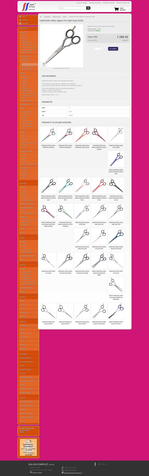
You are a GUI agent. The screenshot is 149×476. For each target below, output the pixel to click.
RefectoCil (23, 217)
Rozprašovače (26, 88)
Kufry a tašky (25, 76)
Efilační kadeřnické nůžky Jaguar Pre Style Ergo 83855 (99, 273)
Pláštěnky (25, 78)
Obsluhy (24, 145)
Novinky (23, 20)
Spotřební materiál (26, 288)
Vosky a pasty (24, 325)
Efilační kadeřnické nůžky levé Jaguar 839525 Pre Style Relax (116, 297)
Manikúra (23, 297)
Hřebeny (24, 83)
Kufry (21, 232)
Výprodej (23, 23)
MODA (24, 147)
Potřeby (22, 73)
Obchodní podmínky (95, 3)
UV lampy (23, 305)
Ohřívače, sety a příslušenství (25, 335)
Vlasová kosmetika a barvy (26, 419)
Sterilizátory (25, 274)
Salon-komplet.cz (102, 464)
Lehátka (24, 190)
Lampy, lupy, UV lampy (28, 282)
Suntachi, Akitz (26, 59)
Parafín (22, 229)
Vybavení (23, 32)
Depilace (22, 321)
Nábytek (22, 242)
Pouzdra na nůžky (27, 69)
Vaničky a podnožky (27, 284)
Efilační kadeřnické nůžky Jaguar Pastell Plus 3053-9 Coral (99, 197)
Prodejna (21, 432)
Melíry (24, 178)
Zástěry (24, 81)
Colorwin (24, 176)
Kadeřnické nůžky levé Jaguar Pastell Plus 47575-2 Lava (116, 197)
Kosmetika (23, 183)
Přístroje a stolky (25, 392)
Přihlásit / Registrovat (123, 3)
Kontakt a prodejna (109, 3)
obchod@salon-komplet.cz (73, 473)
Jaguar (24, 64)
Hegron (24, 162)
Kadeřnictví (23, 28)
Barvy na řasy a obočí (28, 220)
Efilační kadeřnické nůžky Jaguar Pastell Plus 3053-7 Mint (65, 197)
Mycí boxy (25, 38)
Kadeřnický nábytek (26, 377)
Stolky (24, 140)
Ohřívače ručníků (27, 252)
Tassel (24, 157)
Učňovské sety (24, 104)
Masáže (22, 238)
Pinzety (24, 211)
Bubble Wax (24, 349)
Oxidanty (24, 173)
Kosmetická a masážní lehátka (27, 383)
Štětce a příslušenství (28, 213)
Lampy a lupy (26, 198)
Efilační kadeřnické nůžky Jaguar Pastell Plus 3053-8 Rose (82, 197)
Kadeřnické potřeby (26, 402)
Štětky (24, 98)
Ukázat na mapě (37, 472)
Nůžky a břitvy (24, 56)
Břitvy (23, 119)
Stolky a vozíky (26, 45)
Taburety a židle (26, 277)
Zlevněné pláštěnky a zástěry (26, 363)
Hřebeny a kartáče (27, 121)
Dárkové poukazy (25, 358)
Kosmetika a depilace (27, 405)
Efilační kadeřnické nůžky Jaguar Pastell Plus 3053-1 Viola (116, 171)
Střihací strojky (26, 53)
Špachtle (23, 345)
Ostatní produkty (26, 101)
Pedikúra (23, 265)
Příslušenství (25, 222)
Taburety (24, 40)
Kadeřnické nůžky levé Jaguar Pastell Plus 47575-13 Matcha (65, 224)
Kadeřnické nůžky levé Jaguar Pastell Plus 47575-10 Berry (99, 147)
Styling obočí (25, 225)
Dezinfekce (23, 354)
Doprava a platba (82, 3)
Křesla (24, 35)
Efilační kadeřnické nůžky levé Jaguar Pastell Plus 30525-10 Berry (48, 224)
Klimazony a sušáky (27, 143)
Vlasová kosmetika (26, 151)
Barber (22, 108)
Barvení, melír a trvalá (28, 93)
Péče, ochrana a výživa (28, 164)
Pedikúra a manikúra (26, 389)
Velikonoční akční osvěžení (25, 371)
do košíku (113, 49)
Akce (22, 16)
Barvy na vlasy (24, 168)
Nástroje (22, 292)
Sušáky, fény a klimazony (29, 48)
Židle (23, 193)
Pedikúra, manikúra (26, 413)
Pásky (22, 329)
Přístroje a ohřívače (27, 200)
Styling (24, 159)
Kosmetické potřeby (26, 208)
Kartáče (24, 86)
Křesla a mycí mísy (27, 111)
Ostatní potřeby (26, 126)
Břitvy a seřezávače (27, 67)
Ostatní (24, 62)
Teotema (24, 154)
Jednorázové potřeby (28, 96)
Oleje (21, 260)
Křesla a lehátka (26, 272)
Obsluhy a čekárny (27, 43)
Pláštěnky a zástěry (27, 123)
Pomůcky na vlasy (27, 91)
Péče (21, 341)
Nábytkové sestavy (27, 50)
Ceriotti (22, 132)
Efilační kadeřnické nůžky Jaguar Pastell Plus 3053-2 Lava (48, 197)
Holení (24, 128)
